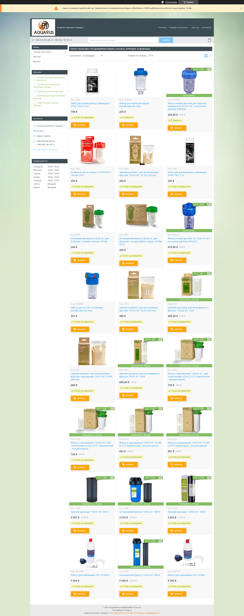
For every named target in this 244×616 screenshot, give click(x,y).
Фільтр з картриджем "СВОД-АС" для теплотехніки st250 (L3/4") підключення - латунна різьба (92, 445)
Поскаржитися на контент (122, 613)
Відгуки (36, 61)
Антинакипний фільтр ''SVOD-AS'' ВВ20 (139, 575)
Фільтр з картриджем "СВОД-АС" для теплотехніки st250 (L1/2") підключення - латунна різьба (189, 376)
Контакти (206, 27)
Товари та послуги (178, 27)
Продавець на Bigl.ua (122, 610)
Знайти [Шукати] (166, 40)
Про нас (195, 27)
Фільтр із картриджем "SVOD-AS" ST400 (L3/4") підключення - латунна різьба (189, 444)
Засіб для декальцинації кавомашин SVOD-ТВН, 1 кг (187, 174)
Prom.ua (137, 607)
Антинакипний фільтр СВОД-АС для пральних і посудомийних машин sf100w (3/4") (140, 241)
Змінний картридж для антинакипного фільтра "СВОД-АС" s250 (188, 309)
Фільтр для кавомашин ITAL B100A (186, 575)
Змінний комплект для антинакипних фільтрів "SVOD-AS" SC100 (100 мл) (138, 174)
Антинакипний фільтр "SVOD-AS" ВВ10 (139, 511)
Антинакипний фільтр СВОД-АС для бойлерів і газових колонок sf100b (90, 240)
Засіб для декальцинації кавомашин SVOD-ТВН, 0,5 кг (90, 105)
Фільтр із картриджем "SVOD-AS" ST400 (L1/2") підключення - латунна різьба (140, 444)
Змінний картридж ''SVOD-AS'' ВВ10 (89, 511)
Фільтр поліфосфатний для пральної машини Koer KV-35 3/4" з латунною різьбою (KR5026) (187, 106)
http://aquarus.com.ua (47, 149)
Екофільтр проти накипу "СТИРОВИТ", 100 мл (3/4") (91, 174)
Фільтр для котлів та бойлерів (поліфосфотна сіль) (87, 309)
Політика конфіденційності (148, 613)
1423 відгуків (171, 2)
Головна (163, 27)
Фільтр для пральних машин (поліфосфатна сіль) (134, 105)
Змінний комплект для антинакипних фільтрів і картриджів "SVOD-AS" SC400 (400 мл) (91, 376)
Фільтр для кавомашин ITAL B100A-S (90, 575)
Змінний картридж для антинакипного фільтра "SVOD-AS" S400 (139, 375)
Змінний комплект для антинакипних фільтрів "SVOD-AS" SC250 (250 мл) (138, 309)
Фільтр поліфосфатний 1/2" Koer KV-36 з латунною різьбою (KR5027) (189, 240)
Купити (82, 125)
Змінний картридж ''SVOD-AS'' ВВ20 (186, 511)
